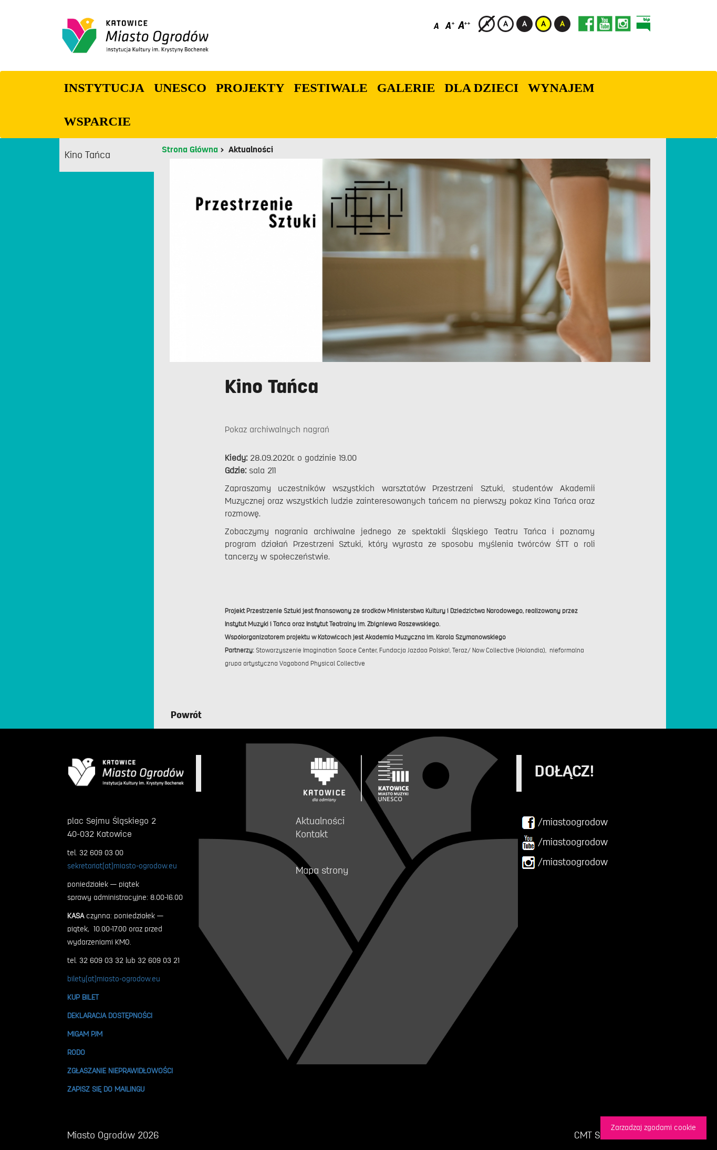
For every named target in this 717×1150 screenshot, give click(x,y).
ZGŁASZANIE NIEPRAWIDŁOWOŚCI (120, 1070)
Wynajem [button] (561, 88)
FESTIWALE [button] (331, 88)
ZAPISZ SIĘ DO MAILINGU (105, 1089)
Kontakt (312, 834)
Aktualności (250, 150)
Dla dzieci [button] (481, 88)
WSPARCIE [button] (97, 121)
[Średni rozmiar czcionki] (449, 25)
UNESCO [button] (180, 88)
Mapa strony (322, 870)
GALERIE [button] (406, 88)
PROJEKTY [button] (250, 88)
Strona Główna (190, 150)
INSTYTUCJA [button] (104, 88)
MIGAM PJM (84, 1034)
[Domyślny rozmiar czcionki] (437, 25)
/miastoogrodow (565, 822)
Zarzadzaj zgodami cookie (653, 1127)
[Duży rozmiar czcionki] (464, 25)
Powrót (186, 715)
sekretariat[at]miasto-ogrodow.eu (122, 865)
